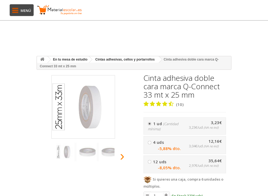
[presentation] (44, 157)
